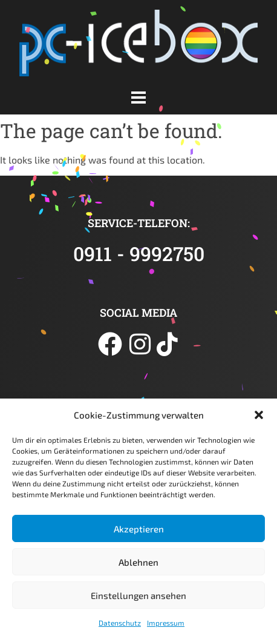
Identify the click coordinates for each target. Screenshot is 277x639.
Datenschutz (120, 622)
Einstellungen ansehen (138, 595)
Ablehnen (138, 562)
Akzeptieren (139, 528)
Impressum (165, 622)
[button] (259, 415)
